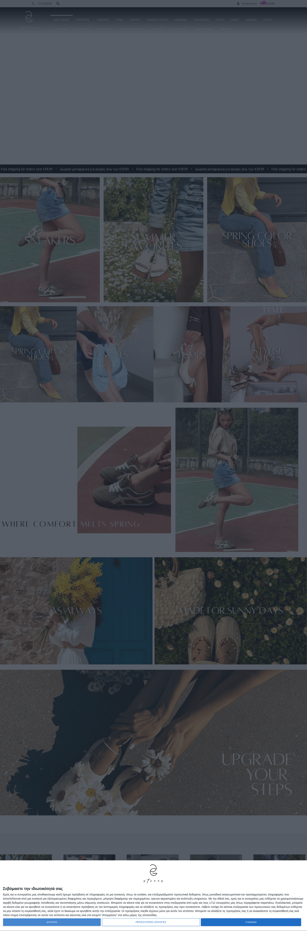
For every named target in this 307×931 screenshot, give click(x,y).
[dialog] (153, 896)
